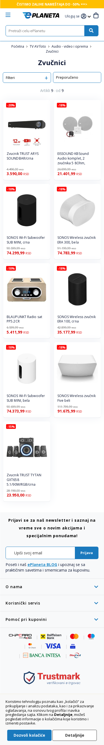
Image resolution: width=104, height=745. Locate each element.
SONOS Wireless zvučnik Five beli (76, 398)
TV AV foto (38, 46)
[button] (73, 16)
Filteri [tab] (10, 77)
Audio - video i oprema (70, 46)
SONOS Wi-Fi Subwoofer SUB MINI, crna (26, 240)
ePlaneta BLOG (42, 564)
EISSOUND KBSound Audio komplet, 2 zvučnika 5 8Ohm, (73, 158)
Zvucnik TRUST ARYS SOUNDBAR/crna (23, 156)
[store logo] (40, 15)
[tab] (52, 586)
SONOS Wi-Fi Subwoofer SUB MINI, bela (26, 398)
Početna (18, 46)
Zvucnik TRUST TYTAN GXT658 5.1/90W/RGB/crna (24, 480)
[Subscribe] (86, 553)
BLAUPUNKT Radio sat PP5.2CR (24, 319)
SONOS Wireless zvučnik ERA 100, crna (76, 319)
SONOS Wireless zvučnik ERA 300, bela (76, 240)
